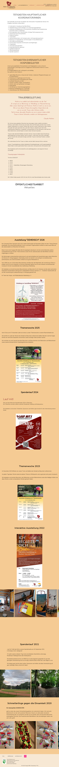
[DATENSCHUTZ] (18, 756)
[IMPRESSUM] (10, 756)
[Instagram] (25, 756)
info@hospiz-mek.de (51, 4)
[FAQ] (3, 756)
